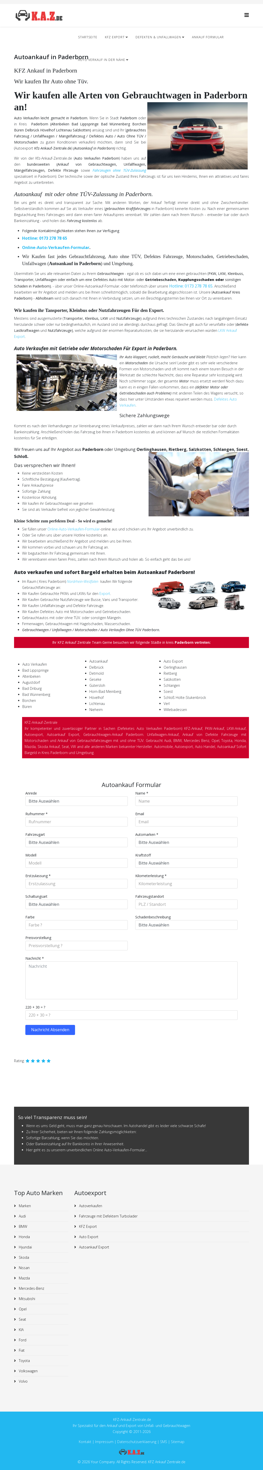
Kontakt (85, 1441)
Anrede (31, 793)
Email (139, 813)
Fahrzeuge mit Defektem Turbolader (108, 1216)
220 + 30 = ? (35, 1007)
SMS (163, 1441)
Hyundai (25, 1247)
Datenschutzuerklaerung (136, 1441)
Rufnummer (36, 813)
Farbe (30, 917)
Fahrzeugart (35, 834)
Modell (30, 855)
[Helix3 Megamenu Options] (246, 15)
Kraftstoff (143, 855)
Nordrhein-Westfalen (82, 581)
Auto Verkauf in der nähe (101, 60)
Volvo (23, 1381)
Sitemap (177, 1441)
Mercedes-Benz (31, 1288)
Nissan (24, 1267)
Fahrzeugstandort (149, 896)
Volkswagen (28, 1371)
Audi (22, 1216)
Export (104, 593)
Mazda (24, 1278)
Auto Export (88, 1236)
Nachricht (34, 958)
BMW (22, 1226)
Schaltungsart (36, 896)
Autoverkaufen (90, 1205)
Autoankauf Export (93, 1247)
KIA (21, 1329)
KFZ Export (115, 37)
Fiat (21, 1350)
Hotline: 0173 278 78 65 (44, 238)
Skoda (23, 1257)
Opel (22, 1309)
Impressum (104, 1441)
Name (141, 793)
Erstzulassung (38, 875)
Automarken (146, 834)
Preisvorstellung (38, 937)
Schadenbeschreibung (153, 917)
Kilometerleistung (151, 875)
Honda (24, 1236)
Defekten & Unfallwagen (158, 37)
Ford (22, 1340)
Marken (24, 1205)
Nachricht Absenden (50, 1029)
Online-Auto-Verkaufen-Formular (55, 247)
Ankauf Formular (208, 37)
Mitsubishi (26, 1298)
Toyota (24, 1360)
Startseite (87, 37)
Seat (22, 1319)
